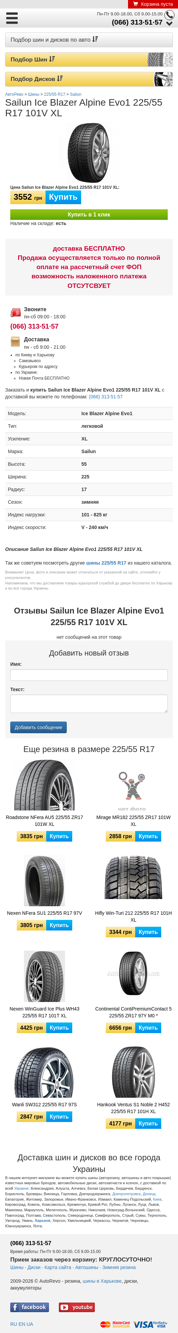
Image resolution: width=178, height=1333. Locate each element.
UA (29, 1324)
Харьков (43, 1220)
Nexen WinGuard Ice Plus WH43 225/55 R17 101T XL (44, 1012)
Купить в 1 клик (89, 214)
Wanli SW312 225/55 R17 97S (44, 1104)
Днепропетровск (126, 1194)
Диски (33, 1267)
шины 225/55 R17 (106, 563)
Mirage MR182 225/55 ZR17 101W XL (133, 821)
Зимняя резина (119, 1267)
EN (21, 1324)
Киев (157, 1199)
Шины (16, 1267)
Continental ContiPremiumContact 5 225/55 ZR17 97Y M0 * (133, 1012)
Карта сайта (57, 1267)
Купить (63, 196)
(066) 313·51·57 (137, 22)
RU (13, 1324)
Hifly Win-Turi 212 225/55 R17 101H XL (133, 916)
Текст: (17, 689)
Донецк (149, 1194)
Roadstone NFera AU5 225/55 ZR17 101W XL (44, 821)
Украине (21, 1188)
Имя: (16, 664)
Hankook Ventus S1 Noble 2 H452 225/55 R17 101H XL (133, 1108)
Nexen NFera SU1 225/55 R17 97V (44, 913)
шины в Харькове (102, 1281)
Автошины (86, 1267)
